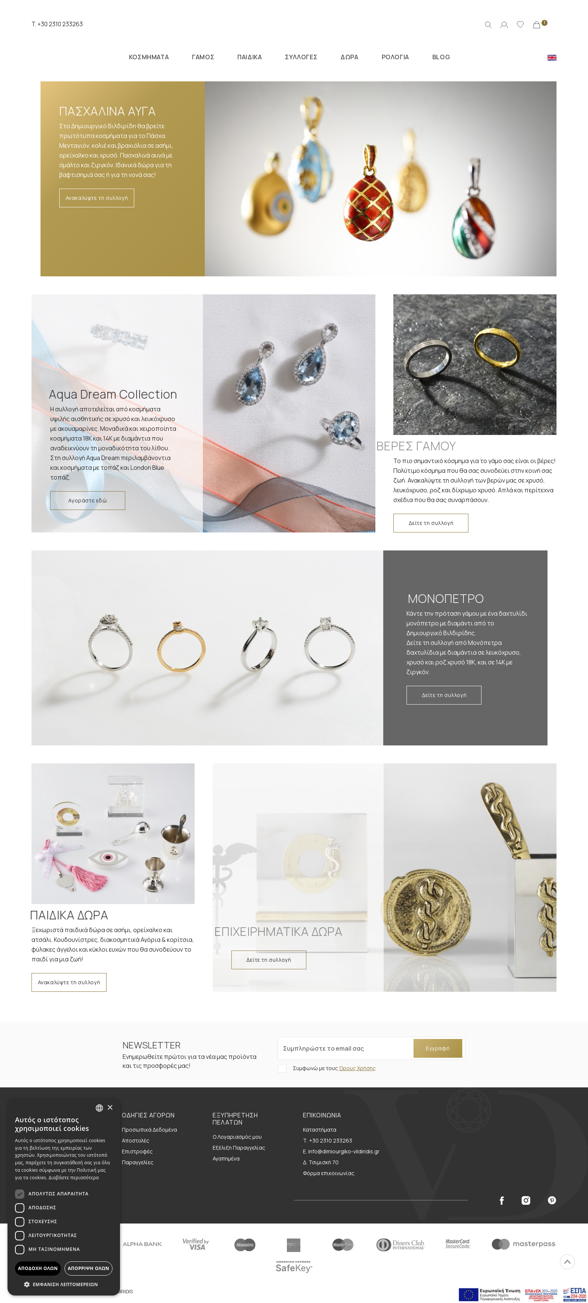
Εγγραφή (438, 1048)
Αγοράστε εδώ (87, 500)
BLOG (441, 57)
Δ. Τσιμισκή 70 (321, 1162)
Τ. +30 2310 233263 (327, 1140)
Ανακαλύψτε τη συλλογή (97, 197)
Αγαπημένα (226, 1158)
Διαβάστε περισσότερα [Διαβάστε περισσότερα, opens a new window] (74, 1177)
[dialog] (64, 1197)
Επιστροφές (137, 1151)
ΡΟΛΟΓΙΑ (395, 57)
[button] (63, 1284)
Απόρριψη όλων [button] (88, 1268)
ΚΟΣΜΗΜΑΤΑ (149, 57)
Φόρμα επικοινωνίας (328, 1173)
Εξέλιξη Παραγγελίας (239, 1147)
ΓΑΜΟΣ (203, 57)
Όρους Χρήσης (357, 1068)
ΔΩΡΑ (349, 57)
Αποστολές (135, 1140)
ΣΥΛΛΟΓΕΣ (301, 57)
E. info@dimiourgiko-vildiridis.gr (341, 1151)
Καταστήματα (319, 1129)
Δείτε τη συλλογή (431, 522)
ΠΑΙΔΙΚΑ (249, 57)
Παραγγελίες (137, 1162)
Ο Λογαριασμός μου (237, 1136)
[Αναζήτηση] (488, 23)
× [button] (109, 1108)
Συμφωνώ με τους (334, 1068)
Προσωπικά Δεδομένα (149, 1129)
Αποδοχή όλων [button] (38, 1268)
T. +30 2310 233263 (57, 24)
